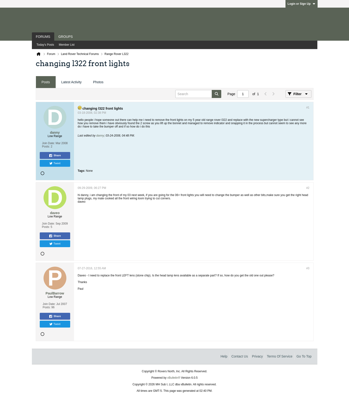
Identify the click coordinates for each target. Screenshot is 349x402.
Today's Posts (45, 44)
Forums (43, 37)
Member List (66, 44)
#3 (307, 268)
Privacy (257, 356)
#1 (307, 107)
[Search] (198, 94)
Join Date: (48, 143)
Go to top (303, 356)
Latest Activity (71, 82)
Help (224, 356)
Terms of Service (279, 356)
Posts (46, 82)
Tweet (54, 163)
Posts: (46, 146)
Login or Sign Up (301, 3)
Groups (65, 37)
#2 (307, 188)
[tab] (46, 82)
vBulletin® (173, 377)
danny (100, 135)
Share (55, 155)
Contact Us (239, 356)
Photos (98, 82)
